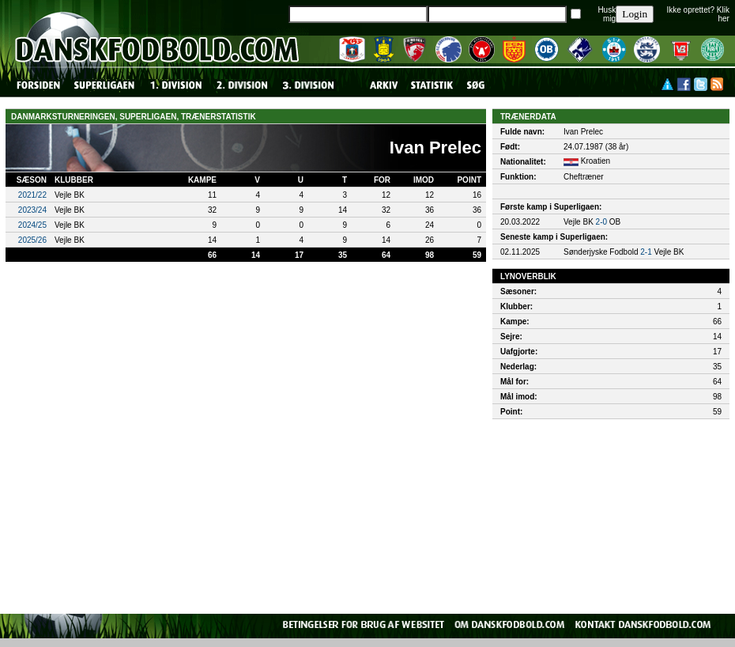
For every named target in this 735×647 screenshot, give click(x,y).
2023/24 (32, 210)
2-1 (645, 252)
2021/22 (32, 195)
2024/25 (32, 225)
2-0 (601, 222)
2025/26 (32, 240)
